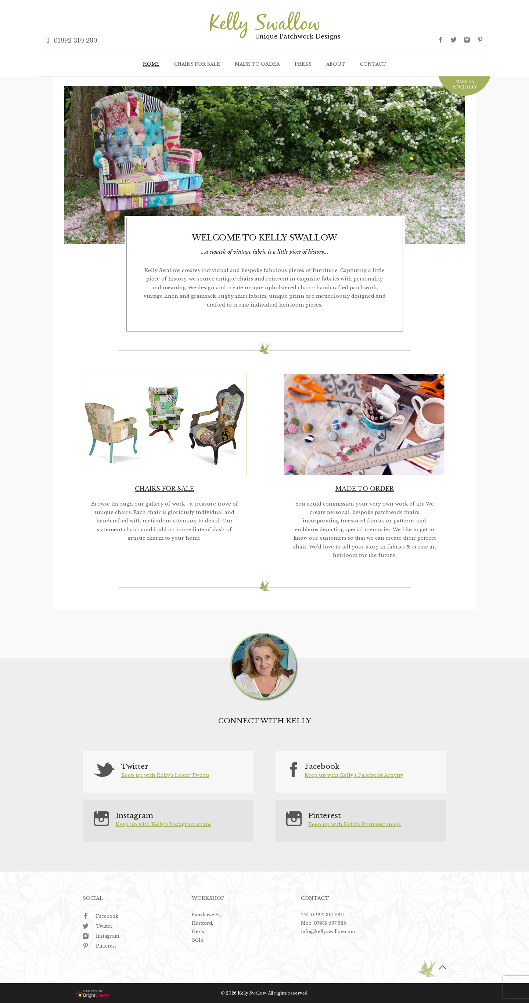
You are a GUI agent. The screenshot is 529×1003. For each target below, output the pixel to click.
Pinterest (99, 946)
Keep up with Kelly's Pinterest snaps (354, 824)
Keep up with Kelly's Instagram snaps (163, 824)
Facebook (100, 916)
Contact (373, 64)
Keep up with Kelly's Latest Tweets (165, 775)
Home (151, 64)
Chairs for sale (197, 64)
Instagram (101, 936)
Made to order (257, 64)
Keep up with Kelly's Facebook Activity (354, 775)
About (335, 64)
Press (303, 64)
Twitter (97, 926)
